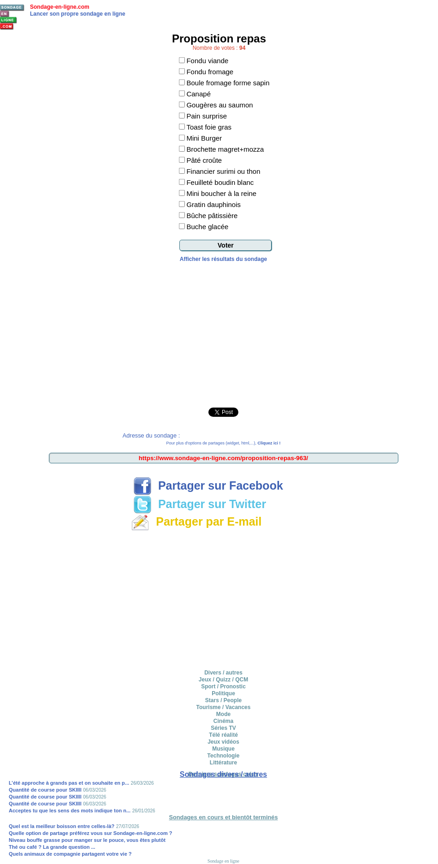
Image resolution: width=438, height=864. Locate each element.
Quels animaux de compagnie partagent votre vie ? (70, 854)
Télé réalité (223, 735)
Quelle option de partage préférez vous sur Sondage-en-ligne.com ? (90, 833)
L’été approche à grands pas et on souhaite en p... (69, 783)
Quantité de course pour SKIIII (45, 790)
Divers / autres (223, 672)
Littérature (223, 762)
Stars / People (223, 700)
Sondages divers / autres (223, 774)
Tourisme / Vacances (223, 707)
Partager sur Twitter (199, 503)
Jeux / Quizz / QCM (223, 679)
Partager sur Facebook (208, 485)
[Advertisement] (223, 331)
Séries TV (223, 728)
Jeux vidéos (223, 742)
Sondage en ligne (223, 861)
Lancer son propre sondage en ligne (77, 14)
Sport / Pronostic (223, 686)
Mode (223, 714)
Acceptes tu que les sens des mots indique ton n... (69, 810)
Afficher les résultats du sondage (223, 259)
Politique (223, 693)
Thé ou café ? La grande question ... (52, 847)
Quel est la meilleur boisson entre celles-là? (61, 826)
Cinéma (223, 721)
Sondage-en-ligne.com (59, 7)
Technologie (223, 755)
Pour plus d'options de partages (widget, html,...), (223, 443)
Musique (223, 749)
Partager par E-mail (196, 521)
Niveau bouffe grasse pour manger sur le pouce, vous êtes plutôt (87, 840)
